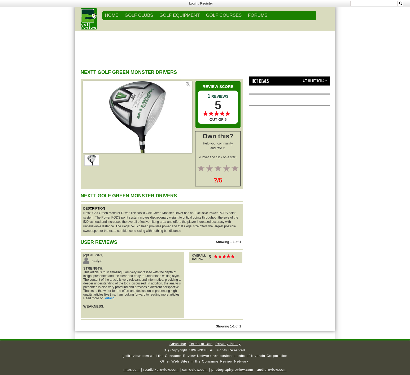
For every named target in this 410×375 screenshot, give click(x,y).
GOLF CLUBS (139, 15)
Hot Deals (260, 81)
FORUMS (258, 15)
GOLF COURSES (224, 15)
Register (206, 3)
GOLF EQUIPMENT (179, 15)
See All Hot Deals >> (315, 81)
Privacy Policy (228, 344)
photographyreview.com (232, 370)
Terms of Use (201, 344)
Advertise (177, 344)
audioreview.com (272, 370)
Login (193, 3)
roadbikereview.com (161, 370)
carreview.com (195, 370)
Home (112, 15)
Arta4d (109, 298)
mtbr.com (131, 370)
